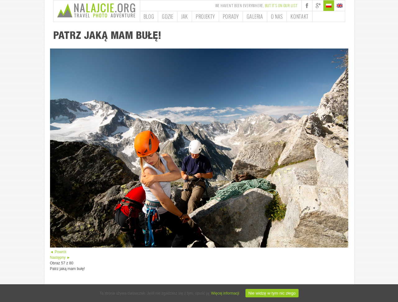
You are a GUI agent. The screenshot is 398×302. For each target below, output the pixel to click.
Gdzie (167, 16)
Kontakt (299, 16)
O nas (277, 16)
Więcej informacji (225, 293)
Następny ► (60, 257)
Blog (149, 16)
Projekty (205, 16)
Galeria (255, 16)
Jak (184, 16)
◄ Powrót (58, 252)
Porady (231, 16)
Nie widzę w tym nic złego (272, 293)
